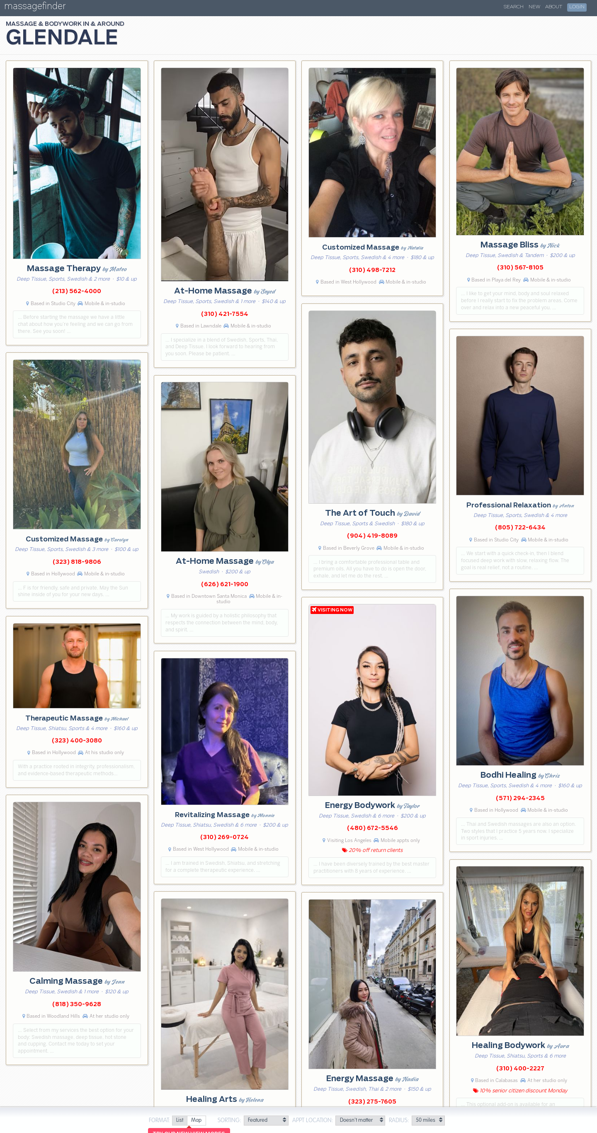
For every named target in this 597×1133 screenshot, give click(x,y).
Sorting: (229, 1120)
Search (514, 7)
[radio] (179, 1121)
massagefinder (35, 8)
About (553, 7)
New (534, 7)
